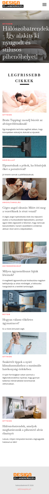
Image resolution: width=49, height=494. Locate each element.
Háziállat (8, 160)
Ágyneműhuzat (11, 266)
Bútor (6, 314)
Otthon (7, 24)
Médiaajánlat (24, 489)
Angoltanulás (11, 202)
